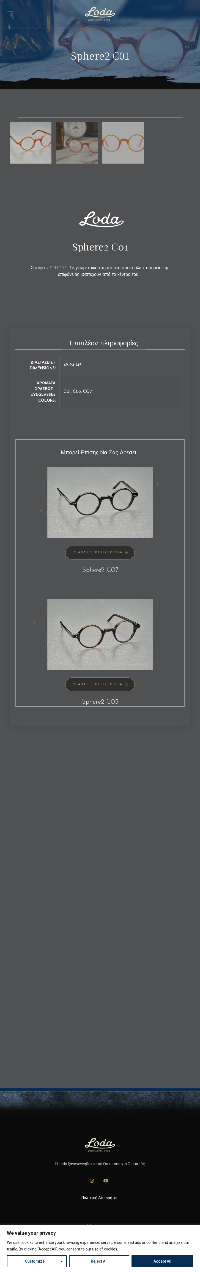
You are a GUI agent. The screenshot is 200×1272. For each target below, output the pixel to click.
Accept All (162, 1261)
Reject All (99, 1261)
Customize (35, 1261)
